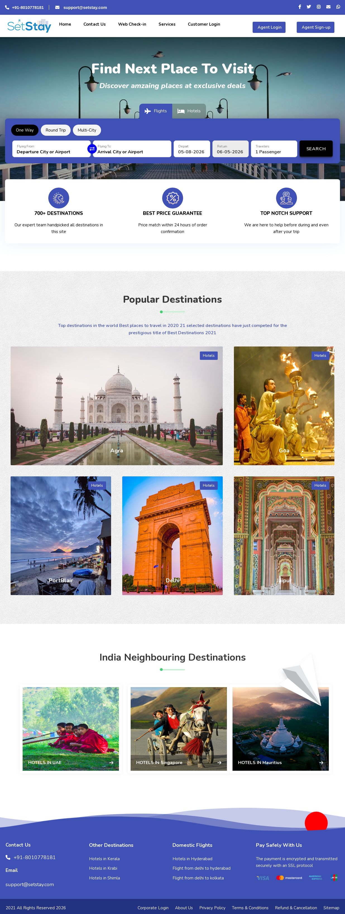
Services (166, 24)
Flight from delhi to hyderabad (201, 868)
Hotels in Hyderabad (192, 859)
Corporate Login (153, 908)
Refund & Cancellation (296, 908)
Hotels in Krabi (103, 868)
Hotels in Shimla (104, 878)
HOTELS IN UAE (44, 763)
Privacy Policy (212, 908)
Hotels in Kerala (104, 859)
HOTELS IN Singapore (159, 763)
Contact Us (94, 24)
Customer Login (203, 24)
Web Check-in (131, 24)
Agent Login (269, 27)
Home (64, 24)
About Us (184, 908)
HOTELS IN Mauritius (260, 763)
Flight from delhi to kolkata (198, 878)
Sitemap (331, 908)
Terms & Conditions (250, 908)
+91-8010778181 (24, 7)
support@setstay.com (80, 7)
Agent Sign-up (315, 27)
